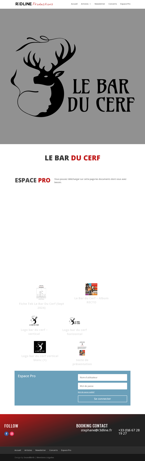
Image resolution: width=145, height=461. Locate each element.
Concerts (113, 4)
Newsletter (100, 4)
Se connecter (102, 399)
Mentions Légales (45, 457)
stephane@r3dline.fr (96, 430)
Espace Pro (125, 4)
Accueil (74, 4)
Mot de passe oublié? (86, 392)
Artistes (84, 4)
